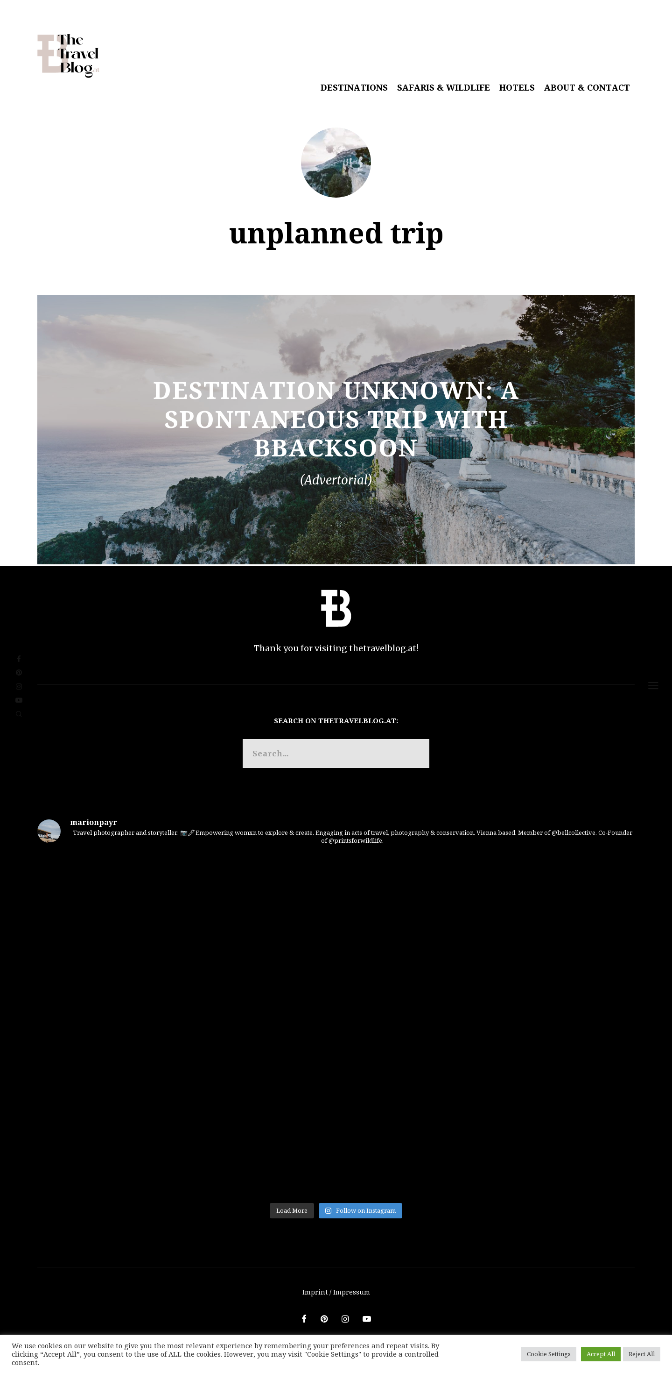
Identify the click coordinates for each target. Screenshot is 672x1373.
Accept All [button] (601, 1354)
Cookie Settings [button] (549, 1354)
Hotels (517, 87)
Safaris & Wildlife (443, 87)
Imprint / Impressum (336, 1292)
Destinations (354, 87)
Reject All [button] (642, 1354)
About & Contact (587, 87)
